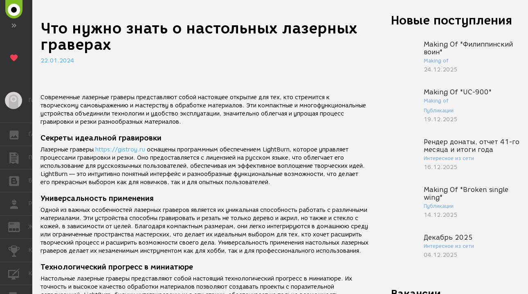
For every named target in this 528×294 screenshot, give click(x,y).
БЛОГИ (18, 180)
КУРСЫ (18, 273)
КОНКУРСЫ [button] (18, 250)
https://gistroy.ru (120, 149)
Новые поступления (451, 20)
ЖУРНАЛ (18, 226)
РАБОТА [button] (18, 203)
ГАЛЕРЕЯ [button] (18, 134)
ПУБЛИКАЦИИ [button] (18, 157)
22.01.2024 (57, 60)
